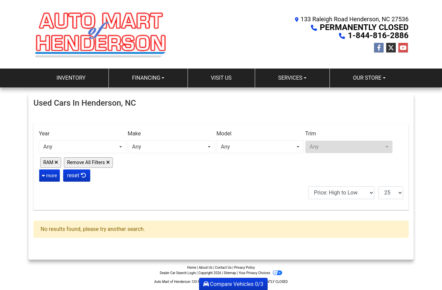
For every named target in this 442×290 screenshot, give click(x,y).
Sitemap (230, 273)
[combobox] (82, 146)
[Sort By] (341, 192)
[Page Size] (390, 192)
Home (191, 267)
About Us (206, 267)
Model (223, 133)
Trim (310, 133)
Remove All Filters (88, 162)
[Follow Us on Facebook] (379, 48)
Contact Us (223, 267)
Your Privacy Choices (260, 273)
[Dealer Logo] (101, 34)
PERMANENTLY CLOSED (364, 27)
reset (76, 175)
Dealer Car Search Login (178, 273)
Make (134, 133)
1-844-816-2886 (378, 35)
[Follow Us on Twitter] (391, 48)
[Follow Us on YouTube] (403, 48)
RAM (50, 162)
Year (44, 133)
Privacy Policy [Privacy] (244, 267)
